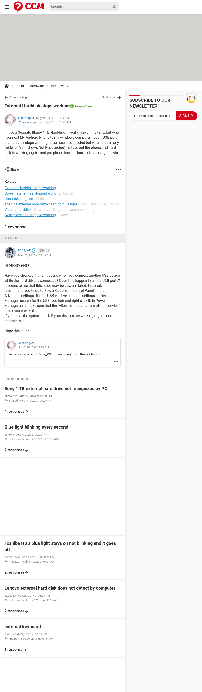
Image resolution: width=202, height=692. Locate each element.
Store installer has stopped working (33, 193)
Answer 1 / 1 (14, 238)
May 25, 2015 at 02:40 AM (34, 255)
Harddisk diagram (19, 199)
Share (14, 169)
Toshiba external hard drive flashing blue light (41, 204)
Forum (19, 86)
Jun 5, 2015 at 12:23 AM (55, 122)
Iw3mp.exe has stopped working (30, 215)
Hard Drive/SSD (60, 86)
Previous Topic (19, 97)
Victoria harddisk (18, 209)
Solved (78, 106)
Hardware (37, 86)
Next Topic (109, 97)
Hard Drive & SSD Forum (99, 204)
